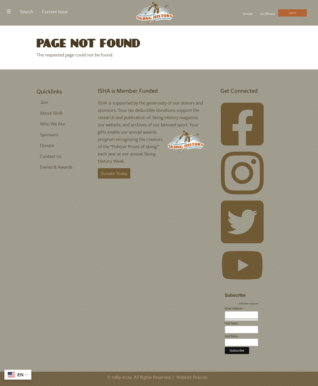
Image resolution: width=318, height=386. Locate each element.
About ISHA (51, 113)
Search (26, 11)
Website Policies (192, 377)
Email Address (235, 308)
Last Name (231, 336)
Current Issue (55, 11)
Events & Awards (56, 167)
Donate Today (114, 173)
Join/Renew (267, 13)
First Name (231, 323)
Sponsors (49, 134)
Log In (292, 13)
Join (44, 102)
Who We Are (52, 123)
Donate (248, 13)
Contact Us (51, 156)
